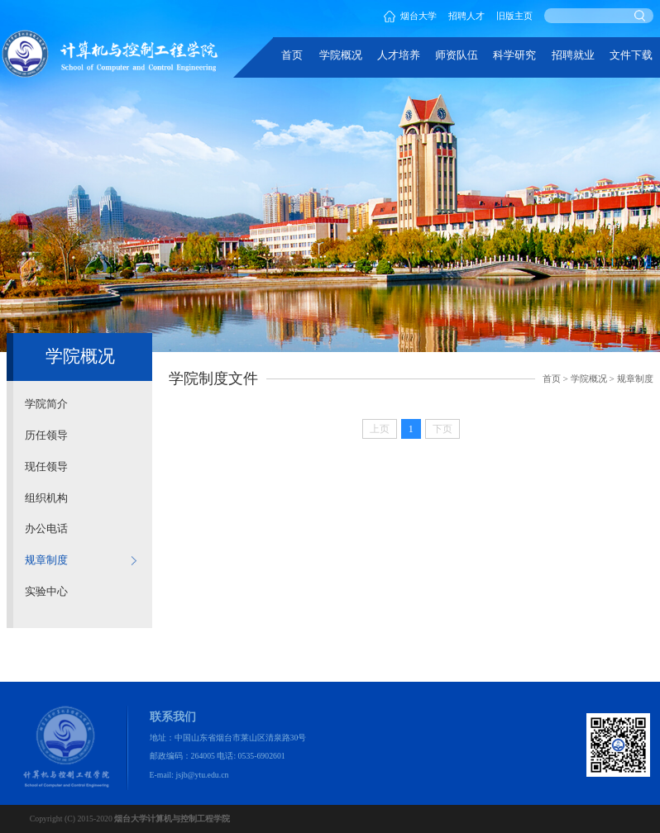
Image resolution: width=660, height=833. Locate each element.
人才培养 (398, 55)
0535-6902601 (261, 755)
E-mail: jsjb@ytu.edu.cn (189, 774)
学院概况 (340, 55)
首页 (292, 55)
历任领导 (46, 435)
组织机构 (46, 498)
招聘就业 (573, 55)
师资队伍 (456, 55)
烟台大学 (410, 16)
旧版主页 (514, 16)
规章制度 (46, 560)
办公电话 (46, 529)
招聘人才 (466, 16)
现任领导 (46, 467)
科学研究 (514, 55)
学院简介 (46, 404)
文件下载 (631, 55)
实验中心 (46, 591)
